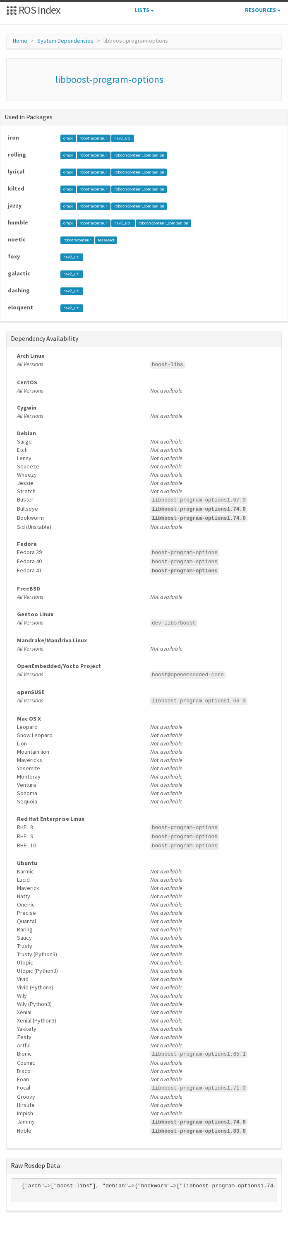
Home (20, 40)
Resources (263, 10)
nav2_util (123, 138)
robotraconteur (93, 138)
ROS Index (33, 10)
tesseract (106, 240)
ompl (68, 138)
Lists (144, 10)
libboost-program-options (109, 79)
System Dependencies (65, 40)
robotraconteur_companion (139, 155)
